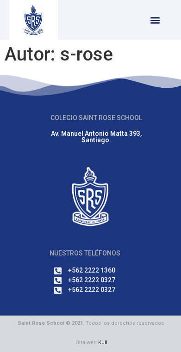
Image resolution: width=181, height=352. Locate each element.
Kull (102, 343)
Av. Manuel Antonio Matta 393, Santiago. (96, 137)
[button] (154, 20)
